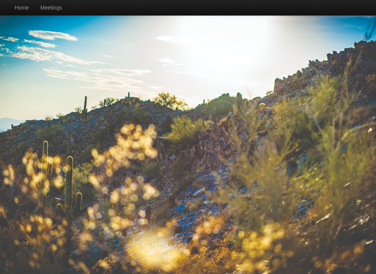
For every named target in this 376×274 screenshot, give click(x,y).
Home (22, 8)
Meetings (51, 8)
